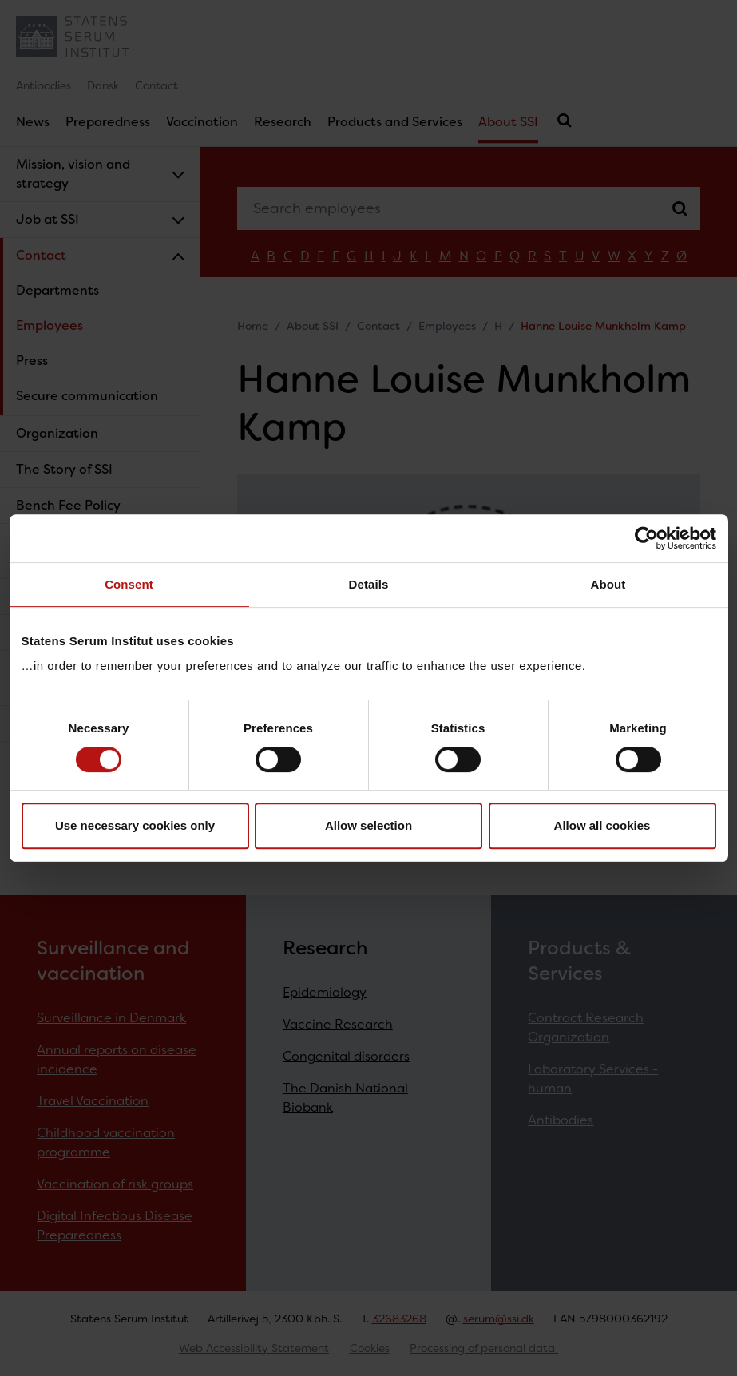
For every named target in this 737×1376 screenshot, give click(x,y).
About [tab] (608, 584)
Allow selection (368, 825)
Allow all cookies (602, 825)
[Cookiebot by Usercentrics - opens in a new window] (646, 538)
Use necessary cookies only (135, 825)
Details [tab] (369, 584)
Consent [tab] (129, 584)
